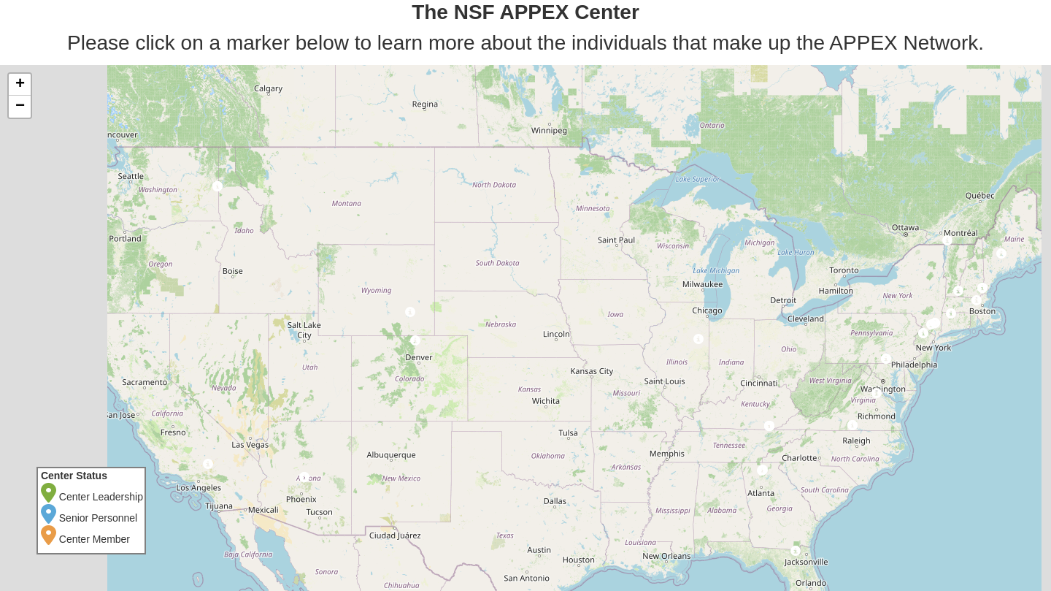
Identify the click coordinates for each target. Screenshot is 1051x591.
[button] (795, 553)
